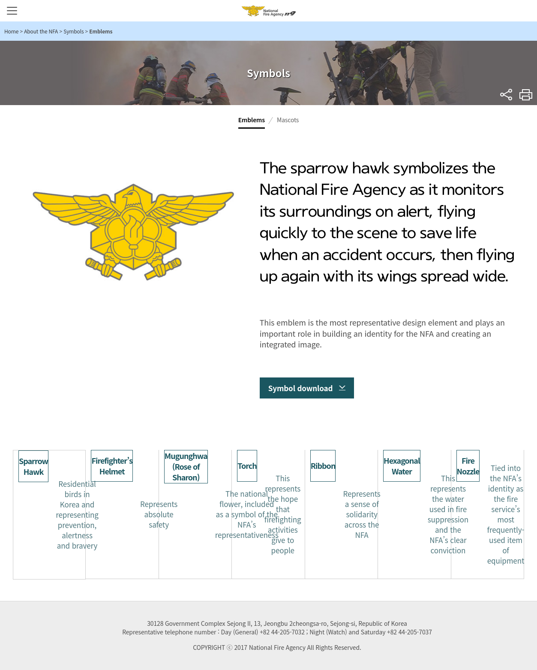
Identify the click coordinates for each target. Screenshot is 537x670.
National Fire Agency (269, 10)
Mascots (288, 119)
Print (526, 94)
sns (506, 94)
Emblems (251, 119)
